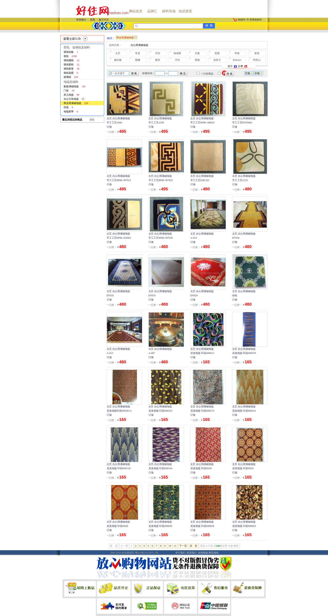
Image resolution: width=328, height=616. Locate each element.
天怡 (157, 53)
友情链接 (203, 552)
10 (170, 545)
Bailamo (237, 59)
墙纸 (70, 56)
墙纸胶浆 (71, 68)
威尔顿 (118, 59)
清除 (91, 119)
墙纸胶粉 (71, 64)
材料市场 (169, 11)
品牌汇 (152, 11)
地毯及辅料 (71, 82)
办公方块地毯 (74, 99)
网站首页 (135, 11)
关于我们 (180, 552)
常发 (137, 53)
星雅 (217, 53)
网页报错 (214, 552)
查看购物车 (256, 19)
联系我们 (192, 552)
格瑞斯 (177, 53)
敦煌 (157, 59)
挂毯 (68, 107)
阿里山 (257, 59)
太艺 (117, 53)
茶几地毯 (71, 94)
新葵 (256, 53)
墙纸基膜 (71, 72)
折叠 (243, 66)
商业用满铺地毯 (76, 103)
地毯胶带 (71, 111)
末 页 (193, 545)
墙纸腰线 (71, 60)
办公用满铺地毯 (139, 45)
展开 (232, 66)
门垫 (69, 90)
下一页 (183, 545)
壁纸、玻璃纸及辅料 (77, 47)
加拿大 (217, 59)
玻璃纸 (71, 77)
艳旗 (197, 59)
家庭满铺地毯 (75, 86)
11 (175, 545)
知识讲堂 (185, 11)
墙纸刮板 (71, 52)
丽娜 (137, 59)
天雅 (197, 53)
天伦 (177, 59)
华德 (237, 53)
